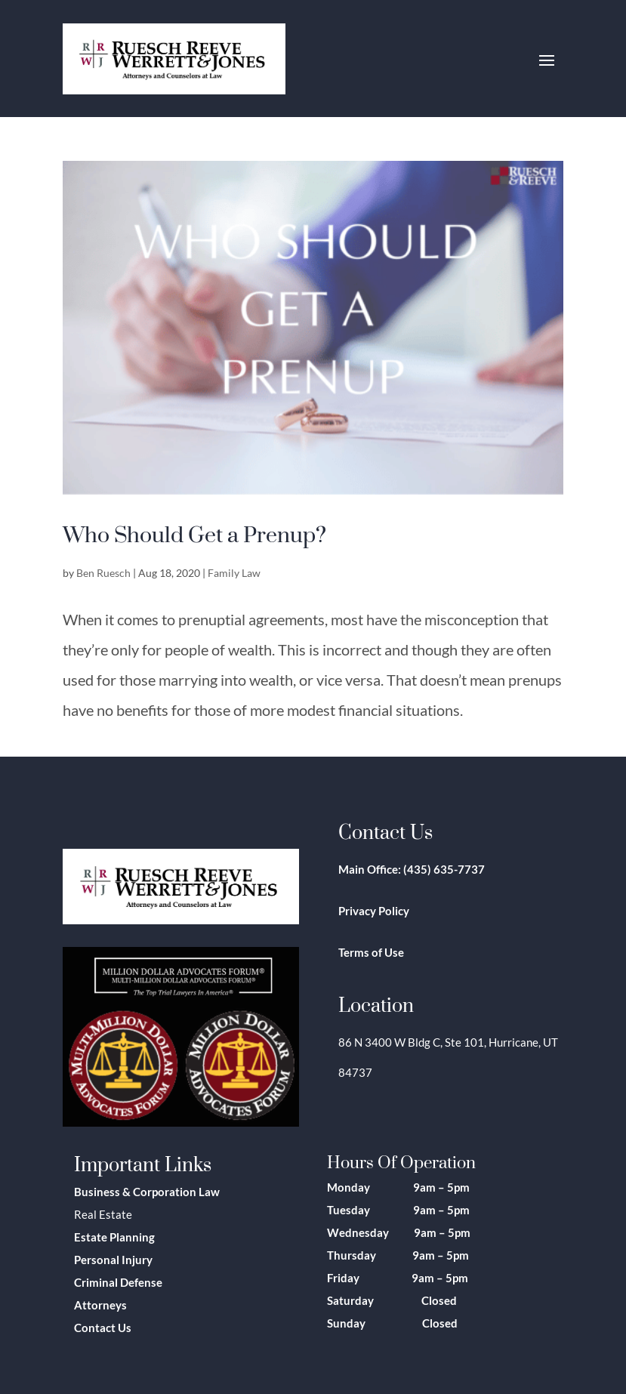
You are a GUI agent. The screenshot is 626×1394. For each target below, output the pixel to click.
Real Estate (103, 1214)
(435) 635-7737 (444, 869)
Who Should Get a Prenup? (194, 534)
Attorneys (100, 1305)
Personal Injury (113, 1259)
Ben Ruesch (103, 572)
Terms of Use (371, 952)
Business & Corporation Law (147, 1191)
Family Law (234, 572)
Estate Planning (114, 1237)
